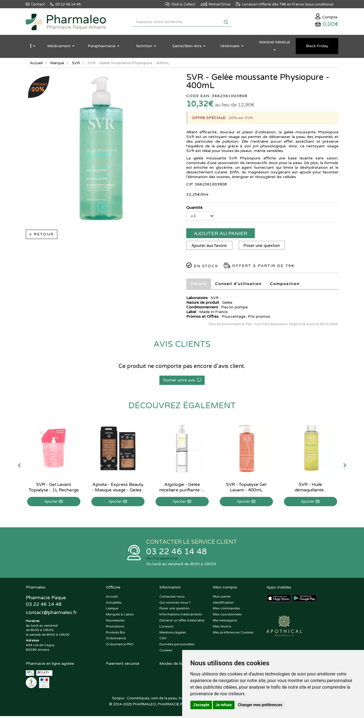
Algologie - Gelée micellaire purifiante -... (182, 488)
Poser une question (262, 246)
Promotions (115, 628)
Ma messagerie (225, 622)
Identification (223, 604)
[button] (32, 47)
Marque (58, 64)
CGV (163, 640)
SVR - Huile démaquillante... (310, 488)
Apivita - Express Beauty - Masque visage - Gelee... (118, 488)
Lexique (112, 610)
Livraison (166, 628)
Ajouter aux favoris (209, 246)
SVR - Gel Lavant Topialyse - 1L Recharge (54, 488)
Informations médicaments (180, 616)
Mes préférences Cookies (233, 634)
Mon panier (222, 598)
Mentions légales (172, 634)
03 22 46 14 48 (176, 553)
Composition (285, 285)
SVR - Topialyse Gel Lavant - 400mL (246, 488)
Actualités (114, 604)
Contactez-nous (172, 598)
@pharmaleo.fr (51, 615)
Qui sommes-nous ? (175, 604)
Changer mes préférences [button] (260, 705)
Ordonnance (116, 640)
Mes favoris (222, 628)
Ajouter (53, 502)
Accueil (36, 64)
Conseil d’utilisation (238, 285)
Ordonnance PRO (120, 646)
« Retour (41, 235)
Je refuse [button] (224, 705)
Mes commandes (226, 610)
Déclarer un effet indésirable (181, 622)
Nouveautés (115, 622)
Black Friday (317, 47)
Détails (198, 285)
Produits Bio (115, 634)
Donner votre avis (182, 381)
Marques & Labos (120, 616)
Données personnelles (176, 646)
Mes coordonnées (227, 616)
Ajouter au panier (220, 235)
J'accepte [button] (201, 705)
